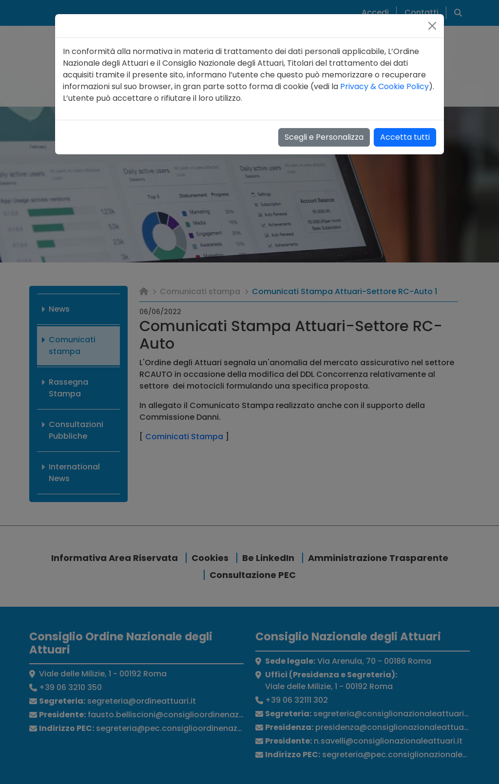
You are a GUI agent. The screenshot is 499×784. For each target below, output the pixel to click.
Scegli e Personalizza (324, 137)
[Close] (432, 26)
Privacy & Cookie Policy (384, 86)
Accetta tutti (405, 137)
